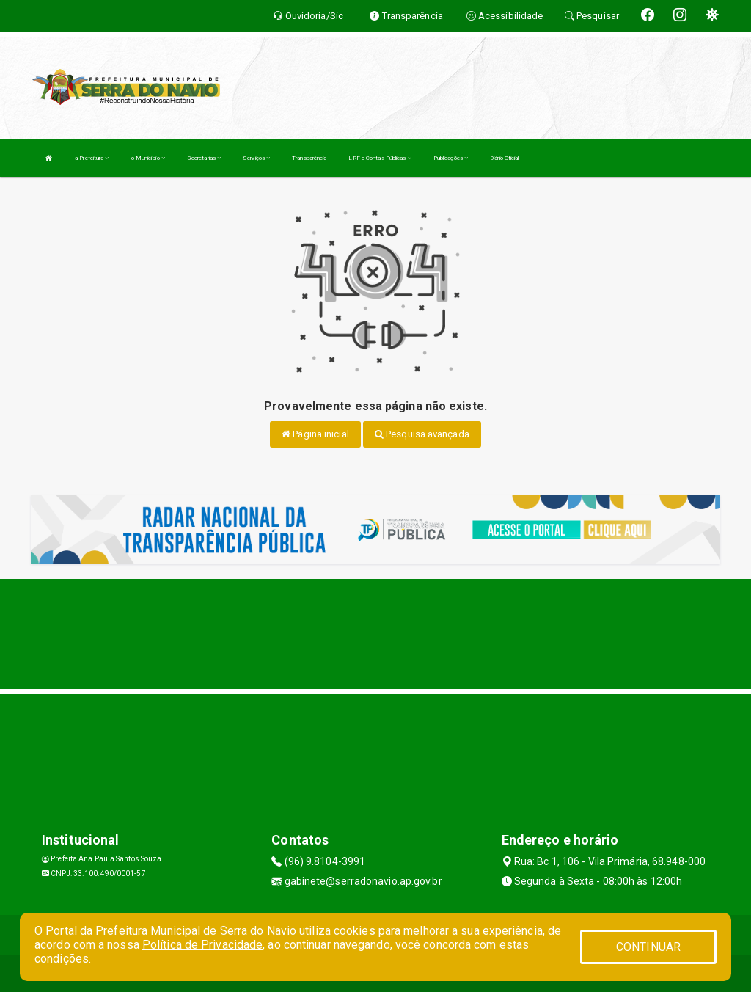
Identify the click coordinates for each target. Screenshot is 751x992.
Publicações (450, 158)
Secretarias (204, 158)
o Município (148, 158)
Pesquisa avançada (422, 434)
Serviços (256, 158)
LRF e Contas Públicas (379, 158)
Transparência (309, 158)
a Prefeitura (92, 158)
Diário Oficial (504, 158)
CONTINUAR (648, 947)
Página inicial (315, 434)
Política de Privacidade (202, 945)
